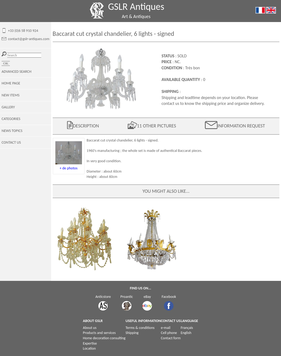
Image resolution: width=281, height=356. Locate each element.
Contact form (171, 338)
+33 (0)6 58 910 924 (23, 30)
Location (89, 348)
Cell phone (169, 333)
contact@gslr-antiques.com (28, 39)
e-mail (166, 327)
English (186, 333)
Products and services (99, 333)
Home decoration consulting (104, 338)
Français (187, 327)
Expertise (90, 343)
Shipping (132, 333)
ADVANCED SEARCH (16, 71)
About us (90, 327)
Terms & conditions (140, 327)
